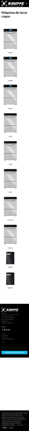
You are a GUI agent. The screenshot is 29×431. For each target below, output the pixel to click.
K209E (10, 80)
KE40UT (10, 288)
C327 (10, 192)
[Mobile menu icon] (27, 3)
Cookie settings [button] (20, 424)
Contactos (3, 334)
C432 (10, 136)
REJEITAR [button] (5, 427)
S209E (10, 53)
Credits (3, 342)
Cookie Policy (4, 337)
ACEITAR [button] (11, 427)
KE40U (10, 267)
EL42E (10, 108)
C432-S (10, 248)
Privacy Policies (4, 335)
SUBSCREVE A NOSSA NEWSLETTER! (14, 352)
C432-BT (10, 220)
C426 (10, 164)
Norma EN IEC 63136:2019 (7, 339)
